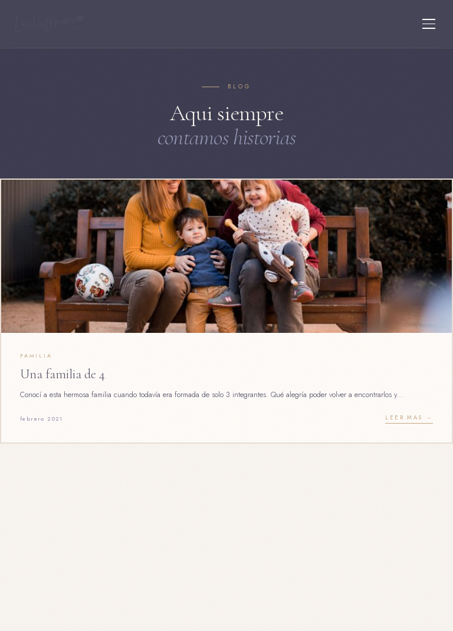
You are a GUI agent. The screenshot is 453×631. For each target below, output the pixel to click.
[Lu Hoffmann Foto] (49, 24)
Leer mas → (409, 418)
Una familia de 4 (62, 374)
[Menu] (429, 23)
